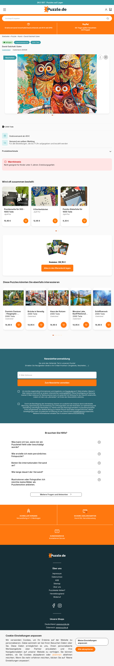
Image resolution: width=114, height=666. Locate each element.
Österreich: (57, 627)
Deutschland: (57, 624)
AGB (57, 580)
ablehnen (56, 654)
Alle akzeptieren (85, 649)
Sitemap (57, 583)
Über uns (57, 587)
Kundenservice (79, 411)
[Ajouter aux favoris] (105, 57)
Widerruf (57, 597)
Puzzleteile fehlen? (57, 590)
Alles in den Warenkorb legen (57, 268)
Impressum (57, 573)
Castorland (6, 50)
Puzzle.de (69, 391)
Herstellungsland (57, 594)
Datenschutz (57, 577)
